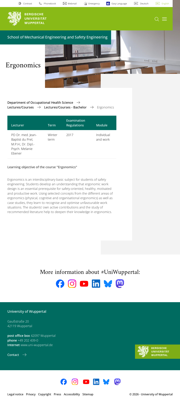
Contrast (27, 3)
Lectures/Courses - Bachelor (66, 107)
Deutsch (144, 3)
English (165, 3)
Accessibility (72, 394)
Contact (13, 355)
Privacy (31, 394)
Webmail (72, 3)
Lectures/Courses (21, 107)
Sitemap (87, 394)
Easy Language (119, 3)
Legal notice (15, 394)
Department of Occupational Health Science (40, 102)
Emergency (94, 3)
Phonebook (50, 3)
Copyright (44, 394)
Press (57, 394)
